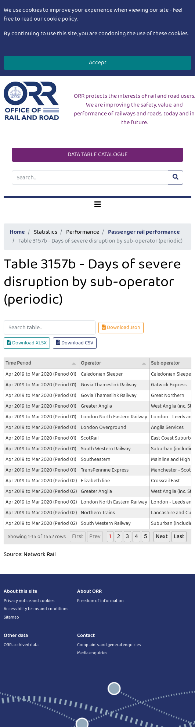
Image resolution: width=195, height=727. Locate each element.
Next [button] (162, 536)
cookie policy (60, 19)
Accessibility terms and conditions (36, 608)
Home (17, 232)
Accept (97, 62)
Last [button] (179, 536)
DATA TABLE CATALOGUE (98, 154)
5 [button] (145, 536)
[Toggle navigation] (97, 205)
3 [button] (127, 536)
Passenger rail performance (144, 232)
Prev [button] (95, 536)
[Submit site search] (175, 178)
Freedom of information (100, 600)
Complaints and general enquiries (109, 644)
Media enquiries (92, 652)
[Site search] (90, 178)
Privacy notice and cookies (29, 600)
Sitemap (11, 617)
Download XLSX (27, 343)
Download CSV (74, 343)
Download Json (121, 327)
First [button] (77, 536)
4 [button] (136, 536)
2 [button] (118, 536)
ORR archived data (21, 644)
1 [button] (110, 536)
